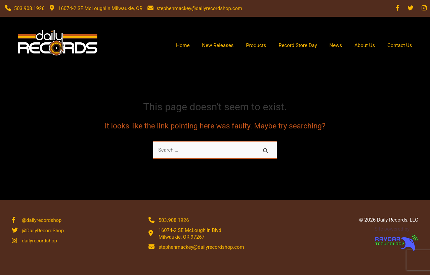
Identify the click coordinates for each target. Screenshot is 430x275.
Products (280, 45)
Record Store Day (316, 45)
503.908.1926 (174, 220)
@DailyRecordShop (43, 230)
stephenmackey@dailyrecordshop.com (202, 247)
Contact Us (402, 45)
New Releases (247, 45)
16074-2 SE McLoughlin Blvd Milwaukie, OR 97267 (190, 233)
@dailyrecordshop (42, 220)
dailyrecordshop (40, 241)
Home (217, 45)
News (349, 45)
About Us (372, 45)
